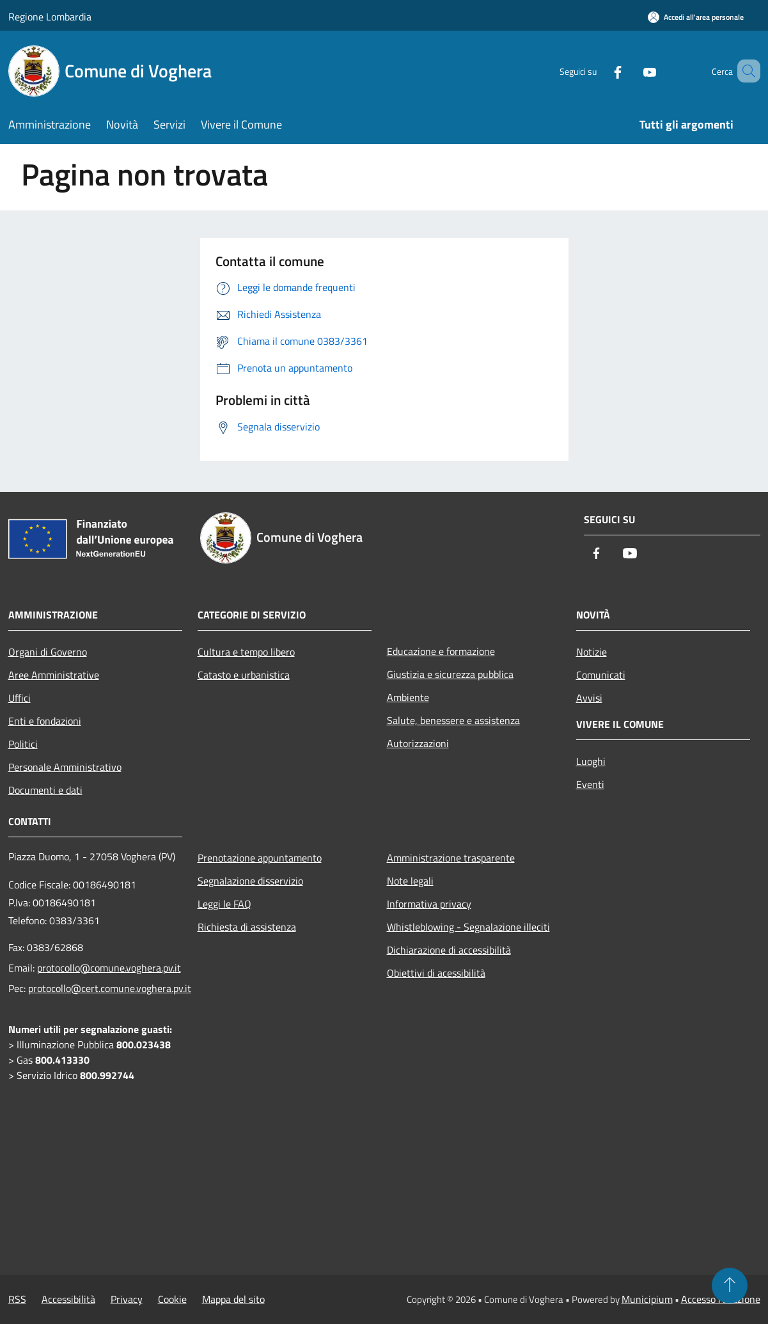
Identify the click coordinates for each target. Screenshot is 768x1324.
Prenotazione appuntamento (260, 857)
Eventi (590, 784)
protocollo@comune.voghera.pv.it (109, 967)
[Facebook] (599, 70)
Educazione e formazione (441, 651)
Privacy (127, 1299)
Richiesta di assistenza (247, 926)
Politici (23, 744)
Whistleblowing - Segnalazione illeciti (468, 926)
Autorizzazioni (418, 743)
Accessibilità (68, 1299)
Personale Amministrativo (64, 767)
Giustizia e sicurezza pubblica (450, 674)
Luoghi (591, 761)
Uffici (19, 697)
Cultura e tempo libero (246, 651)
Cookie (172, 1299)
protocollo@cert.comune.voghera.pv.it (109, 988)
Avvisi (589, 697)
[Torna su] (730, 1286)
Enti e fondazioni (44, 721)
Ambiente (408, 697)
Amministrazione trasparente (451, 857)
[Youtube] (631, 70)
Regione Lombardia (49, 16)
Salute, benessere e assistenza (453, 720)
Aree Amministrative (53, 674)
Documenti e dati (45, 790)
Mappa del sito (233, 1299)
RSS (17, 1299)
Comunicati (600, 674)
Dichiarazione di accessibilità (449, 950)
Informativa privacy (429, 903)
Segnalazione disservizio (250, 880)
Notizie (591, 651)
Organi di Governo (47, 651)
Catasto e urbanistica (244, 674)
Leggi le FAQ (224, 903)
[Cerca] (745, 71)
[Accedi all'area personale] (695, 17)
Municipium (647, 1299)
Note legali (410, 880)
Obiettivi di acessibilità (436, 973)
